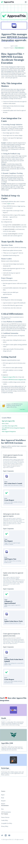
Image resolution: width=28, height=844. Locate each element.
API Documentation (6, 812)
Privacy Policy (4, 826)
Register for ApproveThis (9, 377)
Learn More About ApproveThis (9, 425)
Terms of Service (5, 817)
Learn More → (23, 409)
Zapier (8, 203)
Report (2, 794)
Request (3, 803)
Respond (3, 800)
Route (2, 797)
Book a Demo (5, 423)
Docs (2, 809)
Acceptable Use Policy (6, 823)
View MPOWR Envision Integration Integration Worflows (13, 428)
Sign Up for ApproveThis (8, 421)
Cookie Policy (4, 820)
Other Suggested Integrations (9, 431)
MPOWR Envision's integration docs (17, 379)
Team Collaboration (19, 47)
